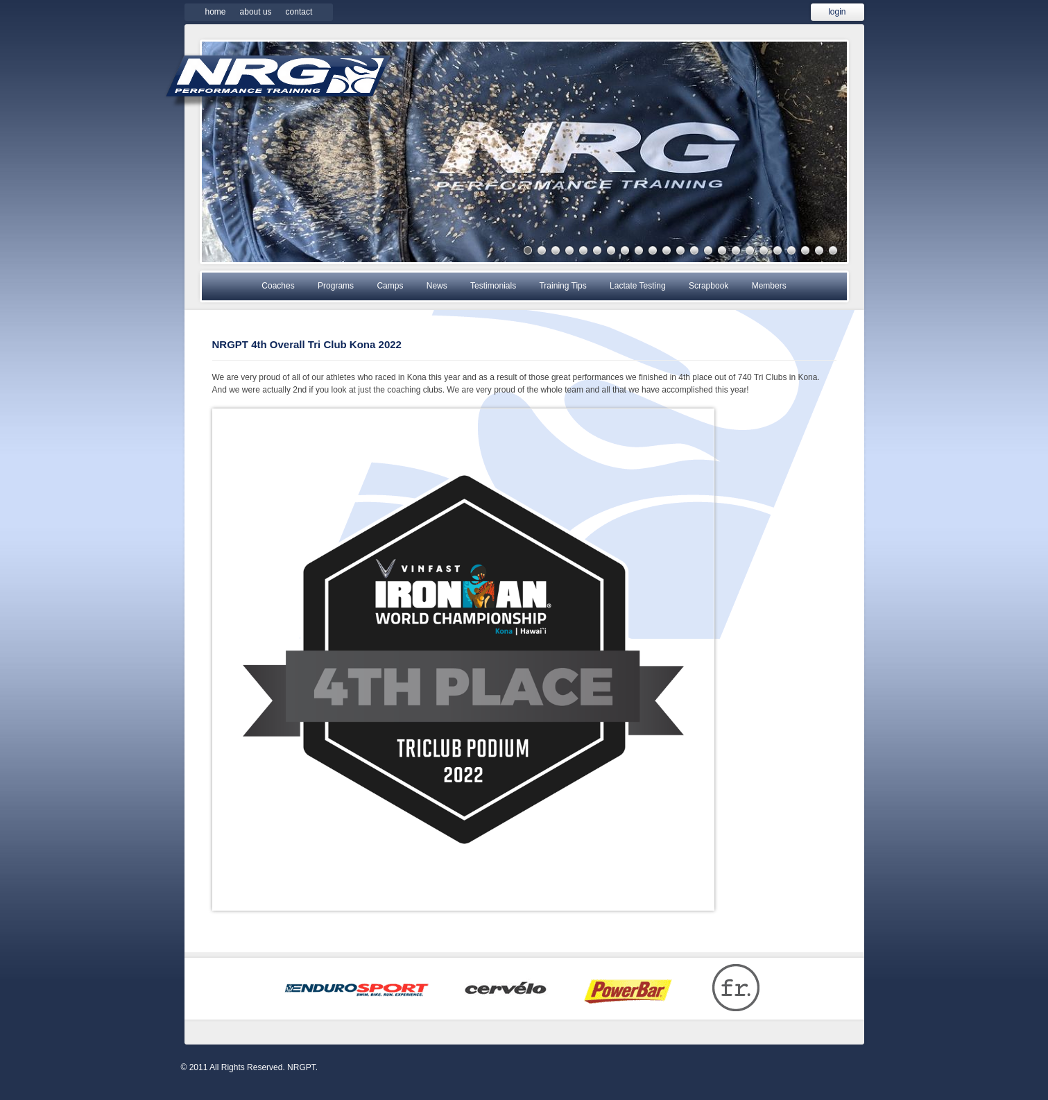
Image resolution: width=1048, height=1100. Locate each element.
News (437, 286)
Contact (299, 12)
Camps (390, 286)
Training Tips (562, 286)
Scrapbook (708, 286)
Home (215, 12)
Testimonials (493, 286)
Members (769, 286)
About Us (256, 12)
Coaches (277, 286)
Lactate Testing (638, 286)
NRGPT (278, 80)
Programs (336, 286)
